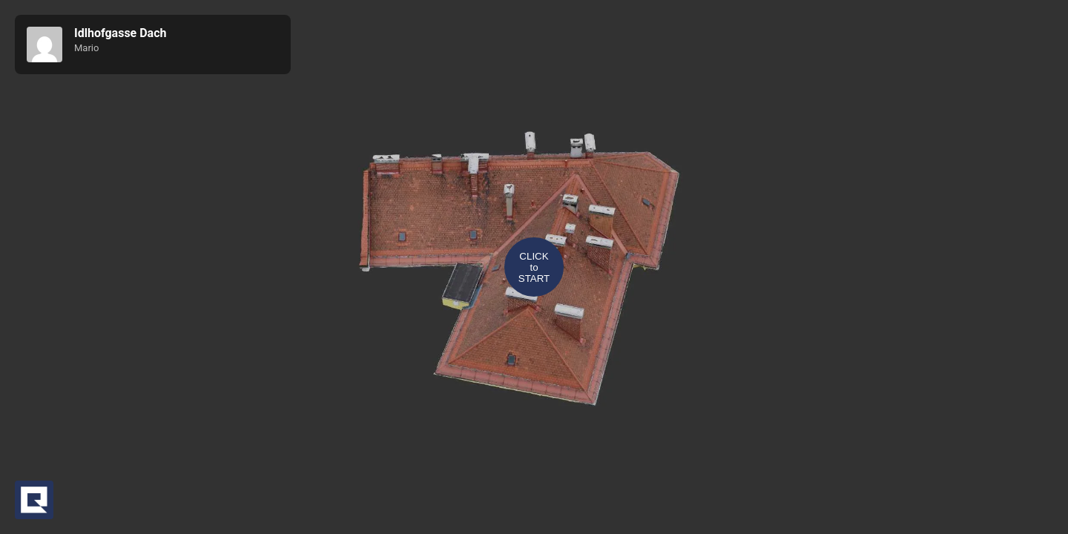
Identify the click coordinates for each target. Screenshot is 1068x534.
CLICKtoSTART (534, 267)
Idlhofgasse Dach (120, 33)
